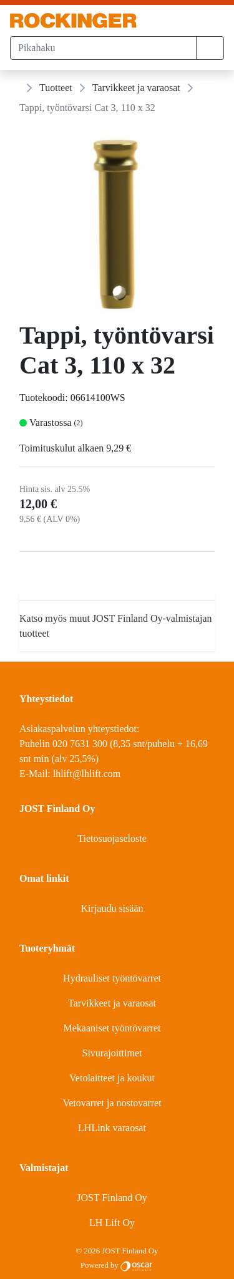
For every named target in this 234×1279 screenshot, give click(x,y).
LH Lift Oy (112, 1222)
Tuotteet (55, 87)
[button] (210, 48)
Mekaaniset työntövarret (112, 1028)
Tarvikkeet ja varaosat (136, 87)
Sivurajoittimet (112, 1053)
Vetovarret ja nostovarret (111, 1103)
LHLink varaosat (112, 1127)
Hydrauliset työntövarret (112, 978)
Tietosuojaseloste (112, 838)
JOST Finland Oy (112, 1197)
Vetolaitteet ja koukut (112, 1078)
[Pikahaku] (103, 48)
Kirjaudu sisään (112, 908)
